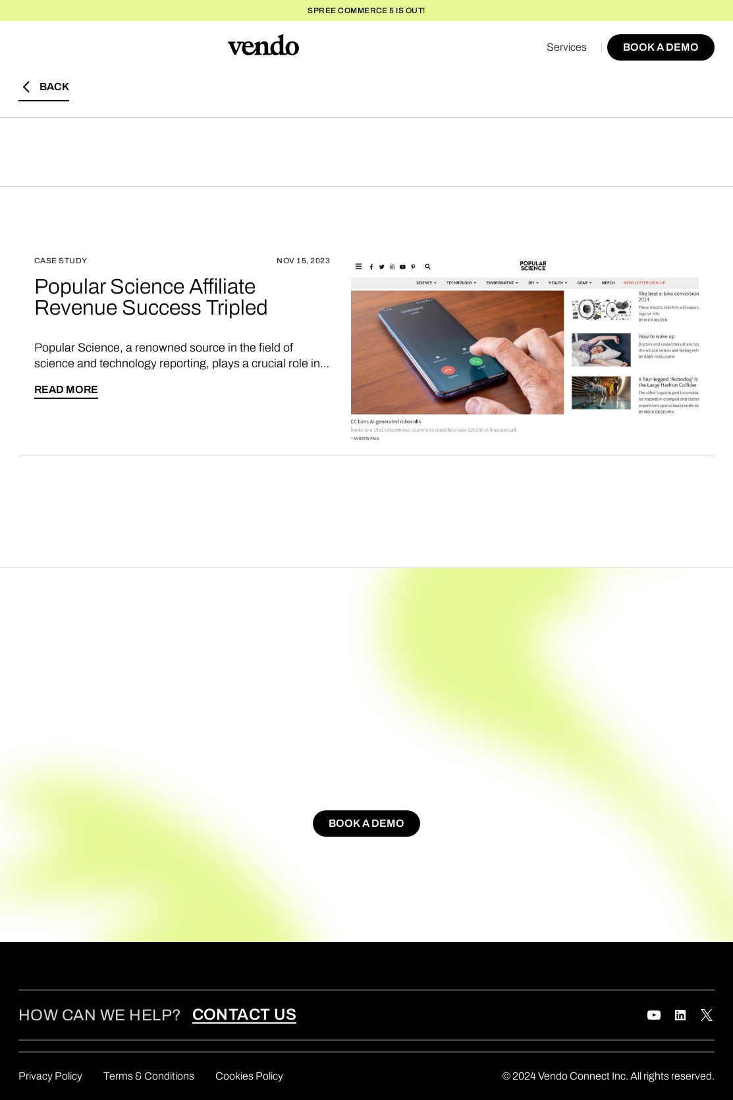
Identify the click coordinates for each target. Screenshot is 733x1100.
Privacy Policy (50, 1076)
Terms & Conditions (148, 1076)
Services (567, 47)
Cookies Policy (249, 1076)
